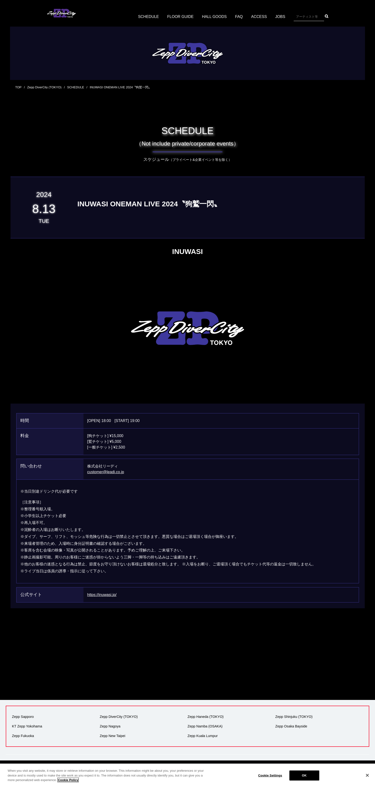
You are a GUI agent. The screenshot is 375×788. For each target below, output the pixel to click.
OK (304, 775)
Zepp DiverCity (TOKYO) (44, 87)
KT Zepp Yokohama (27, 726)
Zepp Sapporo (23, 717)
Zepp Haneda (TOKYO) (206, 717)
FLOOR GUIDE (180, 17)
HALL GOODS (214, 17)
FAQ (239, 17)
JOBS (280, 17)
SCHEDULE (148, 17)
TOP (18, 87)
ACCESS (259, 17)
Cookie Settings (270, 775)
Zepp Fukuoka (23, 736)
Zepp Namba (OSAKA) (205, 726)
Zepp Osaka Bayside (291, 726)
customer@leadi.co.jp (105, 472)
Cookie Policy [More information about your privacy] (68, 780)
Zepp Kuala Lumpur (203, 736)
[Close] (367, 775)
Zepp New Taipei (112, 736)
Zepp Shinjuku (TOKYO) (294, 717)
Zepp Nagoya (110, 726)
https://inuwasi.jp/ (102, 595)
